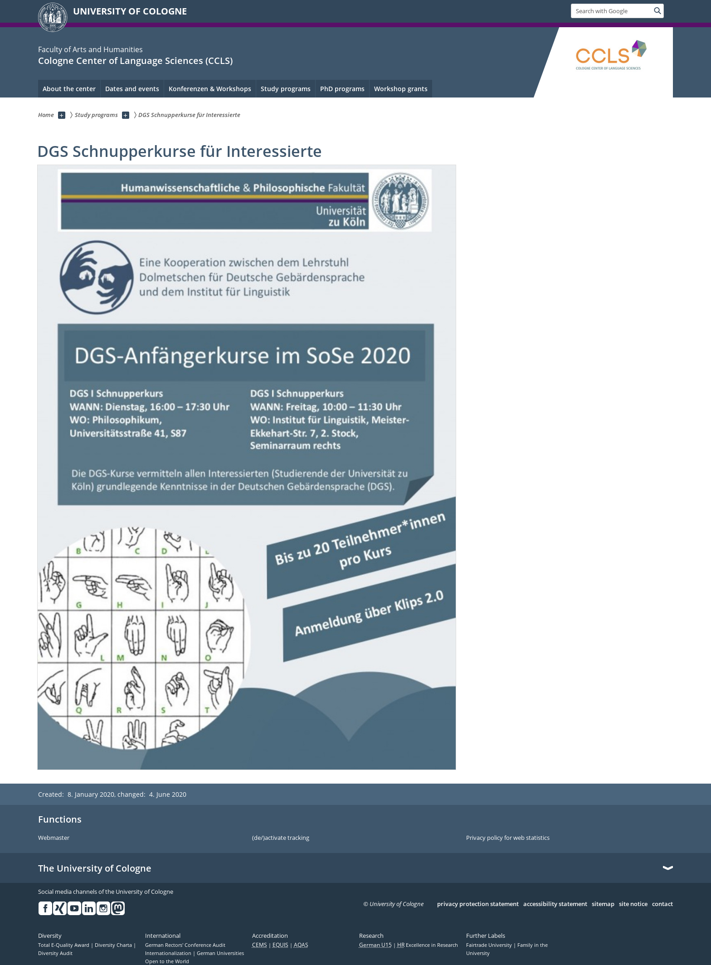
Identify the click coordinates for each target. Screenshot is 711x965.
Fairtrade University (489, 945)
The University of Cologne (94, 868)
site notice (633, 904)
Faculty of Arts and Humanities (90, 49)
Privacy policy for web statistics (508, 838)
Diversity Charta (114, 945)
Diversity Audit (55, 953)
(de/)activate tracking (280, 838)
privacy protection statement (478, 904)
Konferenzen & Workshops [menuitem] (210, 88)
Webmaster (53, 838)
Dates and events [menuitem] (132, 88)
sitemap (603, 904)
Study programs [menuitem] (286, 88)
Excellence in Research (427, 945)
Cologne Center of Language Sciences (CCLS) (135, 60)
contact (662, 904)
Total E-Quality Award (64, 945)
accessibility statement (555, 904)
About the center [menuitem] (69, 88)
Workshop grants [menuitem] (401, 88)
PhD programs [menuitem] (342, 88)
